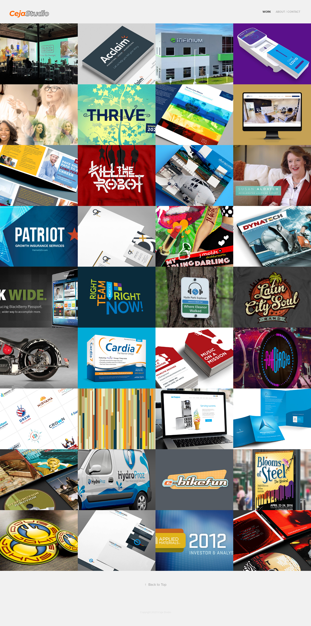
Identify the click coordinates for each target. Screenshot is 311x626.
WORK (267, 12)
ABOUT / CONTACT (288, 12)
